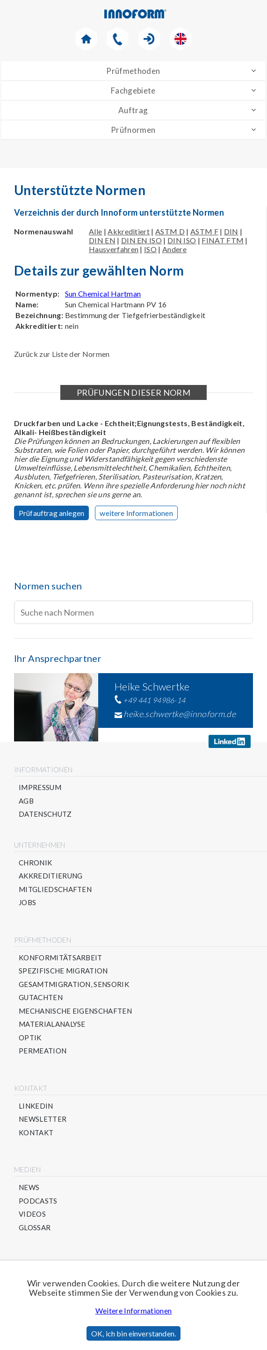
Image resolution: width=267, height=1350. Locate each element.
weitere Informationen (136, 512)
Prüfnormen (133, 130)
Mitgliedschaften (55, 889)
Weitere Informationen (133, 1310)
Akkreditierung (50, 876)
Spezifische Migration (63, 971)
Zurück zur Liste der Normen (62, 353)
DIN (231, 231)
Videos (32, 1214)
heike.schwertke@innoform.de (179, 714)
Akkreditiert (129, 231)
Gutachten (41, 998)
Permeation (42, 1051)
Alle (95, 231)
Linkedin (36, 1106)
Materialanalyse (52, 1024)
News (29, 1187)
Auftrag (133, 110)
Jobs (27, 903)
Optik (30, 1038)
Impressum (40, 787)
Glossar (35, 1228)
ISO (150, 249)
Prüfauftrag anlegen (51, 512)
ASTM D (170, 231)
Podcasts (38, 1201)
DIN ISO (181, 240)
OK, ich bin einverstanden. (133, 1333)
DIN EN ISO (141, 240)
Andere (174, 249)
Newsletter (42, 1119)
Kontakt (36, 1133)
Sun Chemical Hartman (103, 293)
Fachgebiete (133, 90)
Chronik (35, 863)
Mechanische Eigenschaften (75, 1011)
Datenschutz (45, 814)
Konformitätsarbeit (60, 958)
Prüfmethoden (133, 71)
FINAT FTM (223, 240)
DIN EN (102, 240)
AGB (26, 801)
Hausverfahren (113, 249)
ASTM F (204, 231)
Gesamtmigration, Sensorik (74, 984)
